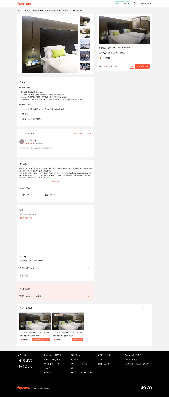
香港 (19, 10)
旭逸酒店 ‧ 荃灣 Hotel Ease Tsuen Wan (40, 10)
